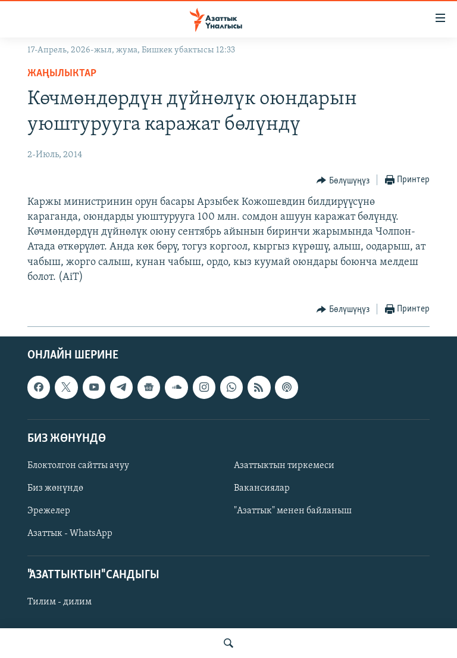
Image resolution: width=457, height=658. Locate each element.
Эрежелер (48, 511)
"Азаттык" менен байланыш (293, 511)
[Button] (343, 180)
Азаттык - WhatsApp (69, 533)
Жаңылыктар (61, 73)
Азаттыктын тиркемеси (284, 465)
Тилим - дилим (59, 602)
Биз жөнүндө (55, 488)
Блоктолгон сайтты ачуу (78, 465)
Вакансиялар (262, 488)
